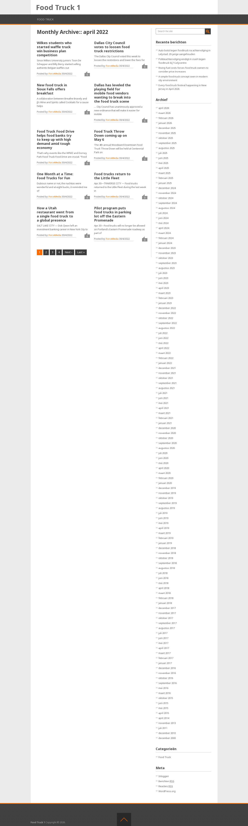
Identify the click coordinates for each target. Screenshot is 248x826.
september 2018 (167, 563)
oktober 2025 (165, 138)
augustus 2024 (166, 208)
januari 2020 (165, 483)
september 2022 (167, 323)
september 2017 (167, 623)
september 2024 (167, 203)
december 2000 (167, 738)
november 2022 (167, 313)
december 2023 (167, 248)
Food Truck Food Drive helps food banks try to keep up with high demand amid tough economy (55, 139)
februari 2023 (165, 298)
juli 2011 (162, 728)
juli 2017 (162, 633)
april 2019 (163, 528)
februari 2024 (165, 238)
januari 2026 (165, 123)
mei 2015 (163, 708)
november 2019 (167, 493)
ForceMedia (55, 73)
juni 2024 (163, 218)
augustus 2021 (166, 388)
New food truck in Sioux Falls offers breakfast (52, 89)
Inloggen (163, 776)
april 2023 (163, 288)
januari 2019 (165, 543)
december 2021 (167, 368)
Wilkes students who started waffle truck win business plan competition (54, 49)
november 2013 (167, 723)
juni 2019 (163, 518)
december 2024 (167, 188)
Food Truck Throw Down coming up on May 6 (110, 135)
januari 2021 (165, 423)
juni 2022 (163, 338)
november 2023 (167, 253)
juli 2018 (162, 573)
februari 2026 (165, 118)
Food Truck (45, 19)
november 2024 (167, 193)
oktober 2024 (165, 198)
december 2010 (167, 733)
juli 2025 (162, 153)
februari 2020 (165, 478)
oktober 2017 (165, 618)
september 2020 (167, 443)
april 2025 (163, 168)
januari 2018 (165, 603)
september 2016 (167, 683)
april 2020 (163, 468)
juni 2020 (163, 458)
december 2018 (167, 548)
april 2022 (163, 348)
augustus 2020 (166, 448)
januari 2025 (165, 183)
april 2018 (163, 588)
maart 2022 (164, 353)
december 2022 (167, 308)
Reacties (165, 786)
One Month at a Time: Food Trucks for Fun (55, 176)
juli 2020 (162, 453)
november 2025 (167, 133)
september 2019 (167, 503)
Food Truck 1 (58, 7)
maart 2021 (164, 413)
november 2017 (167, 613)
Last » (81, 252)
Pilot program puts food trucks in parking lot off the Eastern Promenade (112, 214)
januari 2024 (165, 243)
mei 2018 (163, 583)
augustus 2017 (166, 628)
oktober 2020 (165, 438)
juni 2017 (163, 638)
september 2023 (167, 263)
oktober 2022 (165, 318)
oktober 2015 (165, 698)
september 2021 (167, 383)
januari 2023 (165, 303)
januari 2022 (165, 363)
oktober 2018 (165, 558)
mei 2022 (163, 343)
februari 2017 (165, 658)
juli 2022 (162, 333)
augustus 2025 (166, 148)
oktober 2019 (165, 498)
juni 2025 (163, 158)
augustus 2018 (166, 568)
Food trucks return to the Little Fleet (112, 176)
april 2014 (163, 718)
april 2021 (163, 408)
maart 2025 (164, 173)
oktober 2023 (165, 258)
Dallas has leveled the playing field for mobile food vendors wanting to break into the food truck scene (112, 93)
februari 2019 (165, 538)
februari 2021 (165, 418)
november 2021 (167, 373)
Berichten (166, 781)
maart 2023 (164, 293)
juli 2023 (162, 273)
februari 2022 (165, 358)
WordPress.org (167, 791)
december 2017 (167, 608)
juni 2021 (163, 398)
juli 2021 (162, 393)
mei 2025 (163, 163)
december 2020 (167, 428)
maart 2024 (164, 233)
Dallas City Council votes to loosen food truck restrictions (112, 47)
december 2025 (167, 128)
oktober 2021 (165, 378)
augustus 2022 (166, 328)
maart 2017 (164, 653)
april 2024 (163, 228)
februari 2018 (165, 598)
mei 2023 (163, 283)
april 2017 (163, 648)
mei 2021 (163, 403)
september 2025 (167, 143)
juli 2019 (162, 513)
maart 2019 (164, 533)
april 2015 (163, 713)
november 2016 (167, 673)
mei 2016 (163, 688)
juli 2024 (162, 213)
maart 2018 (164, 593)
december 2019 (167, 488)
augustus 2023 (166, 268)
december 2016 (167, 668)
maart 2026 (164, 113)
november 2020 (167, 433)
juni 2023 (163, 278)
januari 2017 (165, 663)
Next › (68, 252)
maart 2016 (164, 693)
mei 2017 (163, 643)
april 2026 (163, 108)
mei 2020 (163, 463)
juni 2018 (163, 578)
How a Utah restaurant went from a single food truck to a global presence (55, 214)
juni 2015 (163, 703)
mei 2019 (163, 523)
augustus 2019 (166, 508)
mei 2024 (163, 223)
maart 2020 (164, 473)
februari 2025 (165, 178)
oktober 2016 (165, 678)
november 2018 (167, 553)
